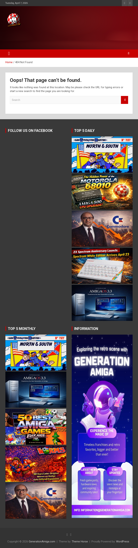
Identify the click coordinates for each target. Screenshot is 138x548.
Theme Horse (80, 541)
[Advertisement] (68, 37)
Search (124, 100)
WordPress (122, 541)
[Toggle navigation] (9, 53)
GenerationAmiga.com (42, 541)
